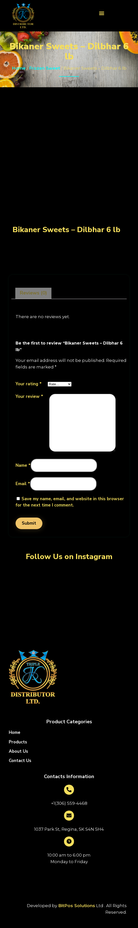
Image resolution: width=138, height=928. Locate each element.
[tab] (33, 293)
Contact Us (20, 761)
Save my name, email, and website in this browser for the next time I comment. (70, 502)
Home (19, 68)
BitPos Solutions (76, 905)
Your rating (29, 384)
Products (18, 742)
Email (23, 484)
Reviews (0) (33, 292)
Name (23, 465)
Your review (29, 396)
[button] (102, 13)
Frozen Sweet (44, 68)
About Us (18, 751)
